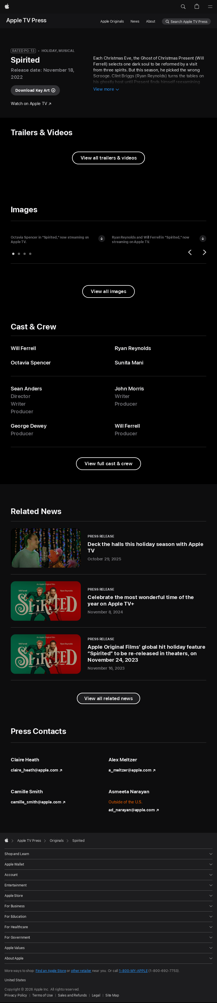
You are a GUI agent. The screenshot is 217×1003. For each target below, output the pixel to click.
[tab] (13, 254)
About (150, 21)
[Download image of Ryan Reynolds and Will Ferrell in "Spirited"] (202, 238)
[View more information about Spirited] (106, 89)
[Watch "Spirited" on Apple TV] (31, 104)
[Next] (203, 254)
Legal (96, 995)
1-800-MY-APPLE (133, 971)
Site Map (112, 995)
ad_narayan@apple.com (133, 810)
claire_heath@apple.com (36, 770)
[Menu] (210, 7)
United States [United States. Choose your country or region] (15, 980)
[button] (183, 7)
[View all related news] (108, 698)
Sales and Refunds (72, 995)
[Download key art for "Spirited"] (35, 90)
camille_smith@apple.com (38, 802)
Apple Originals (112, 21)
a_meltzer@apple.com (132, 770)
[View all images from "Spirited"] (108, 291)
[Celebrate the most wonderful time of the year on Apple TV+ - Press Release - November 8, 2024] (108, 601)
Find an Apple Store (51, 971)
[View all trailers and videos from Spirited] (108, 158)
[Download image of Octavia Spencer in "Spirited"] (101, 238)
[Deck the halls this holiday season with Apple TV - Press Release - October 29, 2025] (108, 548)
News (135, 21)
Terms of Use (42, 995)
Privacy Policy (16, 995)
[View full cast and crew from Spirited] (108, 463)
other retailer (81, 971)
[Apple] (7, 7)
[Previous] (190, 254)
